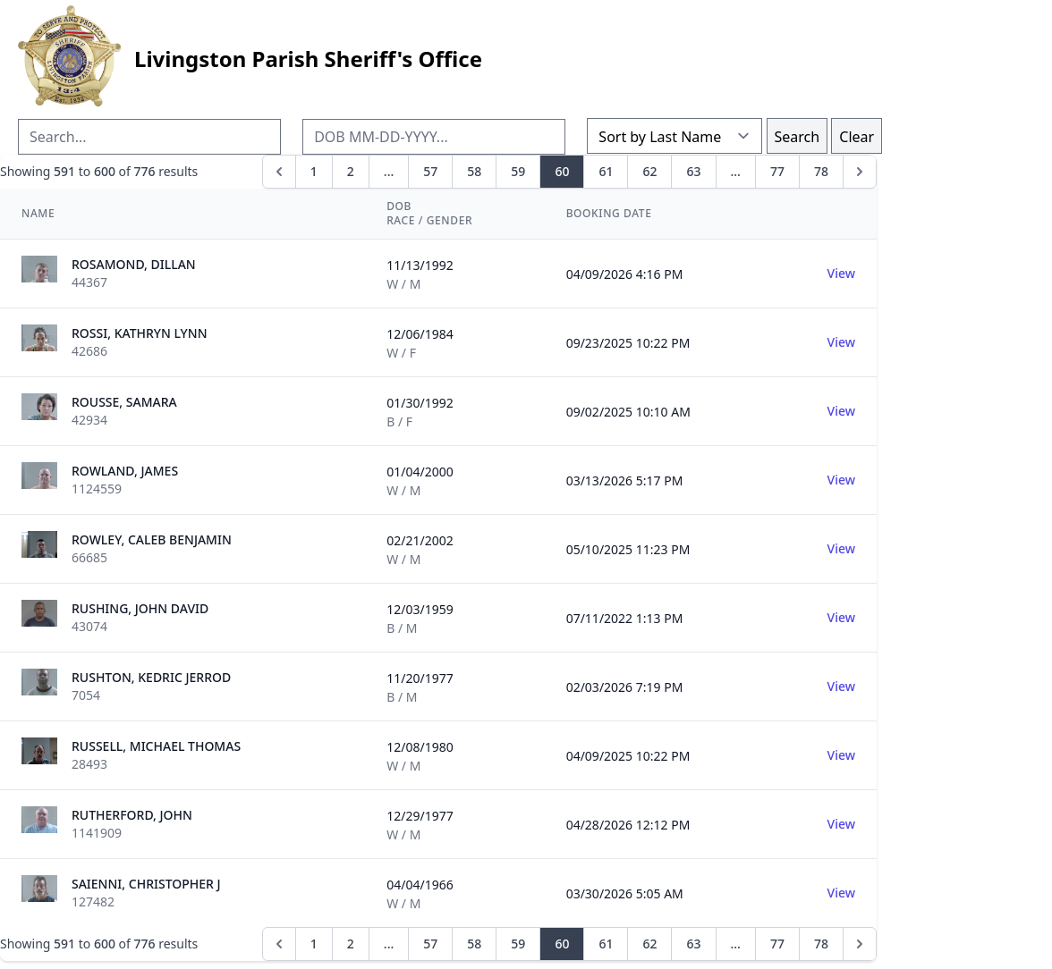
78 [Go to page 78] (821, 171)
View (841, 273)
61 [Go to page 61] (605, 171)
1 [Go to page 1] (314, 171)
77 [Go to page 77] (777, 171)
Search (797, 137)
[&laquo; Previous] (279, 172)
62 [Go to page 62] (649, 171)
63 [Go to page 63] (693, 171)
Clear (856, 137)
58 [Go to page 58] (474, 171)
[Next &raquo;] (860, 172)
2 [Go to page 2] (350, 171)
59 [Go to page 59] (518, 171)
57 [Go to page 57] (430, 171)
